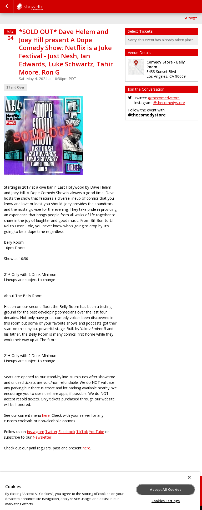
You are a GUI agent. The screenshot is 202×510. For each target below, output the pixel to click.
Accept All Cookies (165, 489)
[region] (100, 491)
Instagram (35, 431)
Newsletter (42, 437)
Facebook (66, 431)
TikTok (82, 431)
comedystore (42, 7)
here (46, 415)
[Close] (189, 477)
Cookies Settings (166, 500)
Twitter (51, 431)
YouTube (96, 431)
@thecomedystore (164, 97)
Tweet (192, 18)
